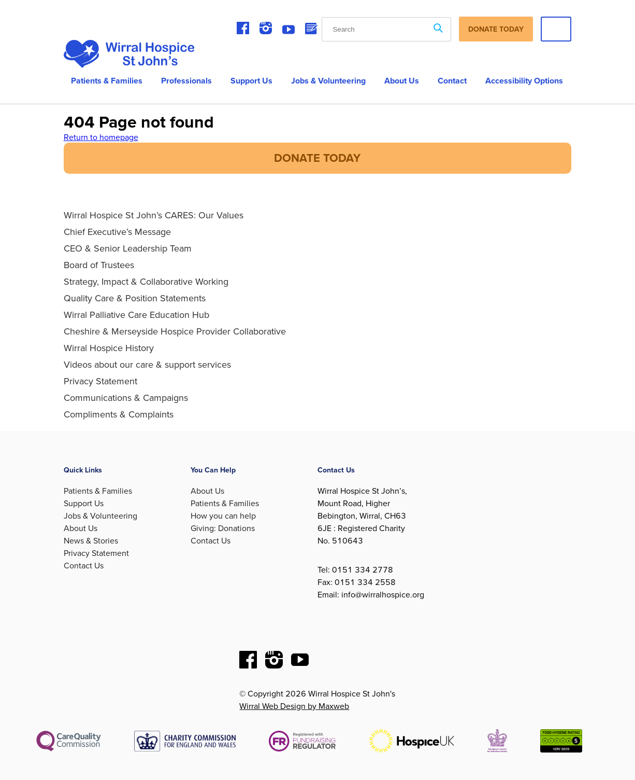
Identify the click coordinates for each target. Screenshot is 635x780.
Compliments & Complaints (119, 414)
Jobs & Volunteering (328, 81)
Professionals (186, 81)
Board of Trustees (99, 265)
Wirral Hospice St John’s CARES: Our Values (153, 215)
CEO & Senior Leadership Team (128, 248)
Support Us (251, 81)
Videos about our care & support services (147, 364)
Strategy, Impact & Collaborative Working (146, 281)
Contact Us (84, 566)
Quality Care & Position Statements (135, 298)
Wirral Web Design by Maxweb (294, 706)
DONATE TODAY (317, 158)
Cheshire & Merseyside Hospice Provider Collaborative (175, 331)
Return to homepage (101, 137)
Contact (452, 81)
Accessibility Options (524, 81)
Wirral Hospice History (109, 348)
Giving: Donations (223, 528)
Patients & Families (106, 81)
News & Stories (91, 541)
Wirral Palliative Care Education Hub (136, 315)
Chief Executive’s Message (117, 232)
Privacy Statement (100, 381)
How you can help (223, 516)
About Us (80, 528)
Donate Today (496, 29)
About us (401, 81)
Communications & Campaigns (126, 397)
